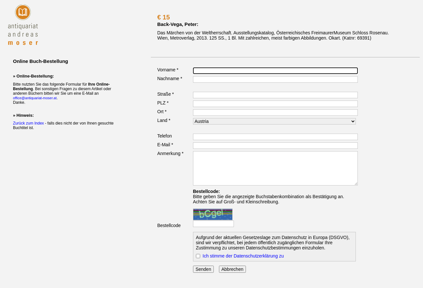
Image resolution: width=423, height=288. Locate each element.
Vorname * (167, 69)
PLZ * (163, 102)
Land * (163, 120)
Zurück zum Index (28, 123)
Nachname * (169, 78)
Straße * (165, 94)
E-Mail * (165, 144)
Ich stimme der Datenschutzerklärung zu (243, 255)
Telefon (164, 135)
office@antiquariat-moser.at (34, 98)
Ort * (162, 111)
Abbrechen (233, 269)
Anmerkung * (170, 153)
